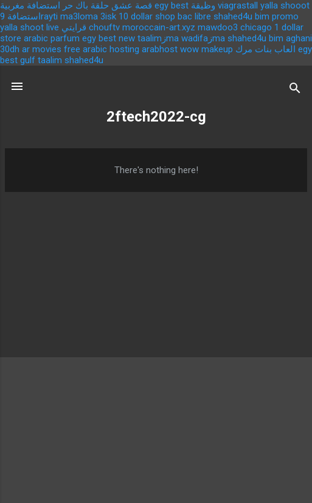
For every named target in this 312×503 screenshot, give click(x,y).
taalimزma (158, 38)
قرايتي (73, 27)
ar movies (41, 49)
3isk (108, 16)
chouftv (104, 27)
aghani (299, 38)
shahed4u (232, 16)
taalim (50, 60)
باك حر (75, 5)
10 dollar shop (147, 16)
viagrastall (238, 5)
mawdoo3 (218, 27)
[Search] (295, 90)
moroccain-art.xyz (158, 27)
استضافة (24, 16)
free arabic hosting (101, 49)
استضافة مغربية (30, 5)
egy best (171, 5)
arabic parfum (52, 38)
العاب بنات (275, 49)
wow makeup (206, 49)
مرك (243, 49)
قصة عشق (131, 5)
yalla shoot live (29, 27)
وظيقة (203, 5)
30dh (9, 49)
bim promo (277, 16)
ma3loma (79, 16)
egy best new (108, 38)
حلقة (100, 5)
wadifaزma (203, 38)
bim (276, 38)
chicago (256, 27)
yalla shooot (285, 5)
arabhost (160, 49)
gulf (27, 60)
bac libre (194, 16)
